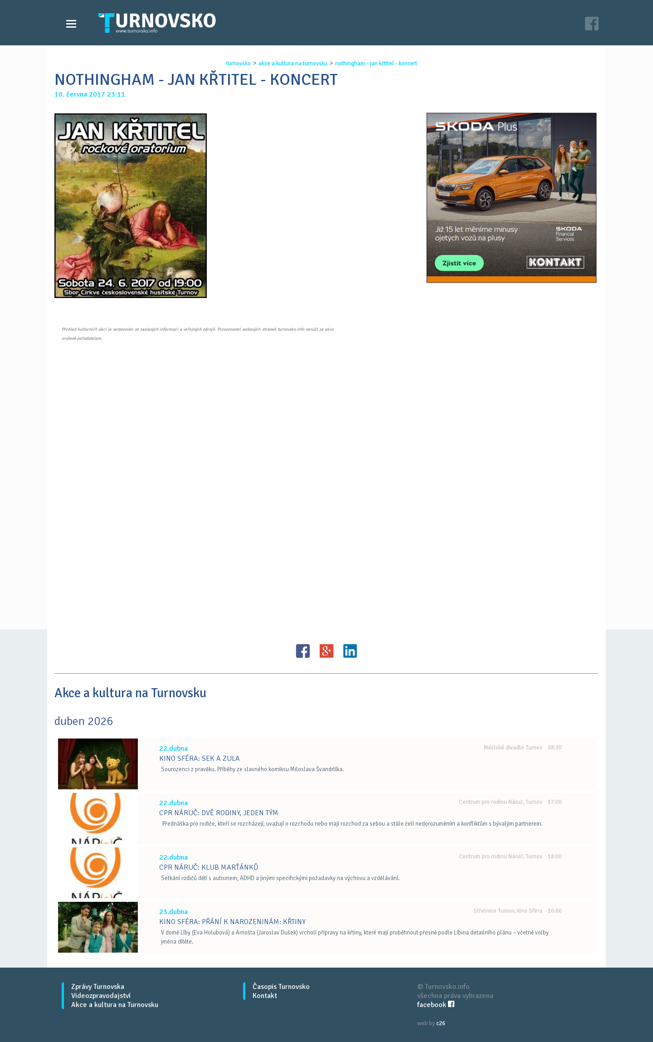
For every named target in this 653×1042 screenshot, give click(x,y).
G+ (326, 651)
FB (303, 651)
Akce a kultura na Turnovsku (114, 1004)
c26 (440, 1023)
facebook (435, 1004)
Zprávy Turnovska (97, 986)
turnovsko (238, 63)
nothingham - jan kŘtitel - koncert (376, 63)
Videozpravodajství (101, 995)
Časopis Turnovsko (281, 986)
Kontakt (265, 995)
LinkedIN (350, 651)
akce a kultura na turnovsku (292, 63)
